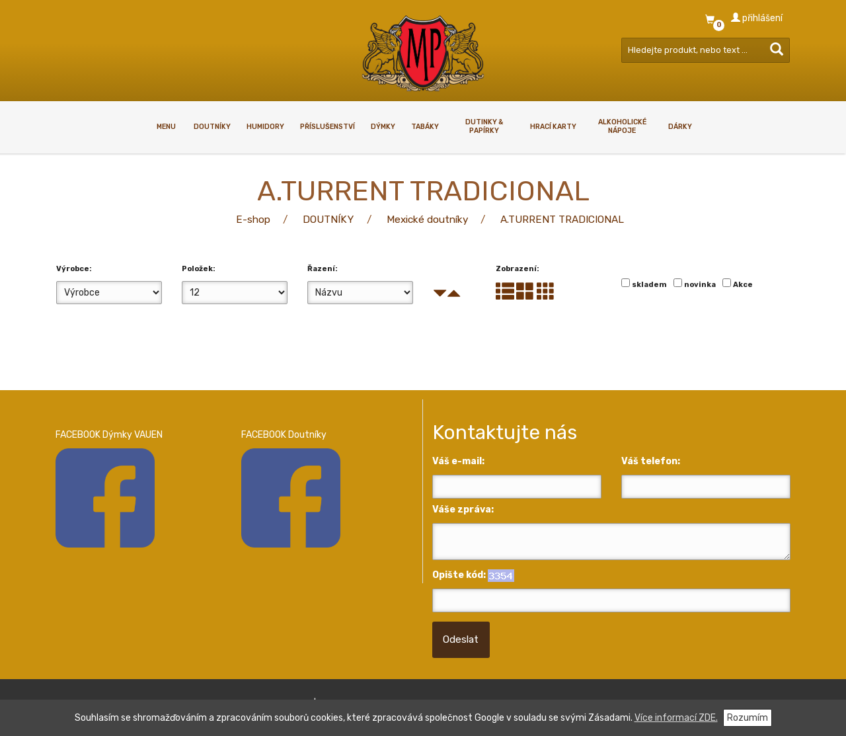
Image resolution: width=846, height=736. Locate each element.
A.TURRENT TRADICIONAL (562, 219)
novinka (700, 284)
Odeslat (461, 639)
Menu (166, 126)
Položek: (198, 269)
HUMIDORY (265, 126)
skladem (649, 284)
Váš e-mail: (458, 461)
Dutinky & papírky (484, 126)
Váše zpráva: (463, 509)
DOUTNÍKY (212, 126)
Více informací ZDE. (676, 717)
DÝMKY (383, 126)
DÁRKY (680, 126)
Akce (743, 284)
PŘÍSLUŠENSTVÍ (327, 126)
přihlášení (757, 18)
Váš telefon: (650, 461)
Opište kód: (459, 575)
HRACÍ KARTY (553, 126)
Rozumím (747, 717)
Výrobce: (74, 269)
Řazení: (322, 269)
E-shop (253, 219)
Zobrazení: (517, 269)
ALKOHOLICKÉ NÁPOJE (622, 126)
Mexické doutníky (427, 219)
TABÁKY (425, 126)
